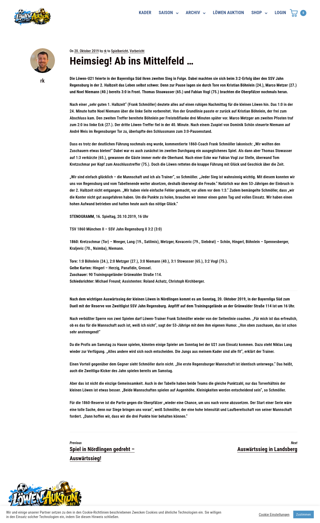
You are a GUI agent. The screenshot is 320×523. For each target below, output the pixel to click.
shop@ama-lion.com (131, 495)
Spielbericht (119, 51)
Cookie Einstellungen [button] (274, 514)
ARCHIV (193, 12)
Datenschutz (227, 486)
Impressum (226, 495)
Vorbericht (137, 51)
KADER (145, 12)
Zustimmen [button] (303, 514)
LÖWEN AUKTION (228, 12)
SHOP (256, 12)
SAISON (166, 12)
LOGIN (280, 12)
